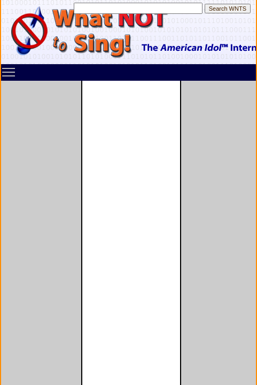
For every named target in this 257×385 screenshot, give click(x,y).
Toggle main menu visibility (9, 68)
